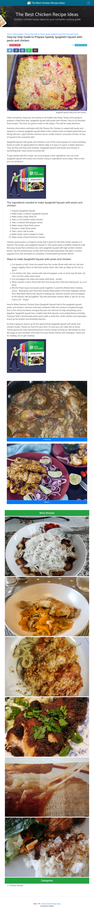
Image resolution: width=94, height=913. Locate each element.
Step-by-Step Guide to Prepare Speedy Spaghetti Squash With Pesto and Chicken (51, 34)
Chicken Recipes (17, 34)
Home (9, 34)
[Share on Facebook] (16, 50)
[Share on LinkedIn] (22, 50)
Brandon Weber (15, 45)
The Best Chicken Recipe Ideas (46, 3)
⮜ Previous (47, 440)
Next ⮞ (46, 502)
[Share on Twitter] (10, 50)
